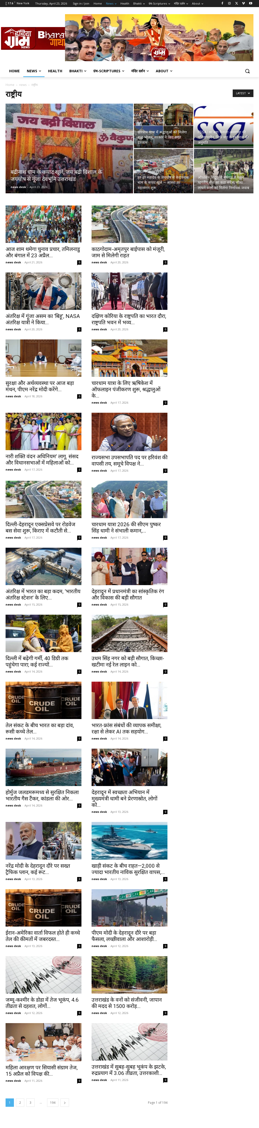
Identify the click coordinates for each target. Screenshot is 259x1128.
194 (52, 1102)
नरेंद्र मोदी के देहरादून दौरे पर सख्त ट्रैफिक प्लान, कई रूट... (38, 869)
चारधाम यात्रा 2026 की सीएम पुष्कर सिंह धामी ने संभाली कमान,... (126, 527)
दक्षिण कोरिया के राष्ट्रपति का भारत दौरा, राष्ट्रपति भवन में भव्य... (129, 319)
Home (10, 85)
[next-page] (64, 1102)
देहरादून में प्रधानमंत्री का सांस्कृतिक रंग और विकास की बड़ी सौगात (128, 594)
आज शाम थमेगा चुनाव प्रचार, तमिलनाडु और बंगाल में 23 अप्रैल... (43, 252)
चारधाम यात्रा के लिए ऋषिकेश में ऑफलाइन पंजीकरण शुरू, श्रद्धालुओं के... (126, 389)
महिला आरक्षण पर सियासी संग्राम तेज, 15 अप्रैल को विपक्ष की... (42, 1071)
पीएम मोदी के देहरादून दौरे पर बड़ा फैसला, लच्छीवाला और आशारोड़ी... (124, 936)
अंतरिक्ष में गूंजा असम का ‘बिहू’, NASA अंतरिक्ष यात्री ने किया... (43, 319)
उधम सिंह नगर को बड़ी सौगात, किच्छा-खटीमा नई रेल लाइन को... (128, 661)
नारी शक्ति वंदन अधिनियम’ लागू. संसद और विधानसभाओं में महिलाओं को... (42, 459)
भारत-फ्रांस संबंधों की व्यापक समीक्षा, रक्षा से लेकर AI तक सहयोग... (126, 728)
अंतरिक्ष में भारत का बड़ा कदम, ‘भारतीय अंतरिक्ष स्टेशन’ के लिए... (43, 594)
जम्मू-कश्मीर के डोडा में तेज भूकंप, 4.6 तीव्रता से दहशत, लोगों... (42, 1003)
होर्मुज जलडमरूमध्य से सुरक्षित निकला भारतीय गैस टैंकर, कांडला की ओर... (42, 795)
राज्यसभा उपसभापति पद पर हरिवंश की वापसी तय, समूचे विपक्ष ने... (129, 460)
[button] (247, 71)
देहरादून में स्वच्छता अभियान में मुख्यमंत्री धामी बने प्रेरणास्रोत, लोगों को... (124, 798)
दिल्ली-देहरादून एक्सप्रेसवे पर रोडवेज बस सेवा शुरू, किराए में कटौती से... (40, 527)
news (23, 85)
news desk (18, 187)
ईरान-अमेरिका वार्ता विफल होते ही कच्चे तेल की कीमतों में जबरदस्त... (43, 936)
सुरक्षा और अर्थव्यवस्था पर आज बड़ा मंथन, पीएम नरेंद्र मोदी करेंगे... (40, 386)
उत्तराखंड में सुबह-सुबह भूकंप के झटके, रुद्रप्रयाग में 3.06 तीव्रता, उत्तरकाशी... (129, 1070)
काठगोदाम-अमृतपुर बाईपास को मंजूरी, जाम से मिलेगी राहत (128, 252)
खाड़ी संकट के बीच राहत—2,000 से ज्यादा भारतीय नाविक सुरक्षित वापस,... (128, 869)
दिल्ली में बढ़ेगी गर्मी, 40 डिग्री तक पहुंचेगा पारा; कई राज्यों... (37, 661)
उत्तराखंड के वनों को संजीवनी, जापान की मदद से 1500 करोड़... (127, 1003)
